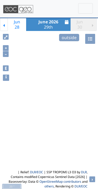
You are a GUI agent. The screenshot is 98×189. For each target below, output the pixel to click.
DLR (84, 172)
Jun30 (80, 24)
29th (54, 24)
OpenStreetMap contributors (60, 181)
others (49, 186)
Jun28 (17, 24)
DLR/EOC (36, 172)
